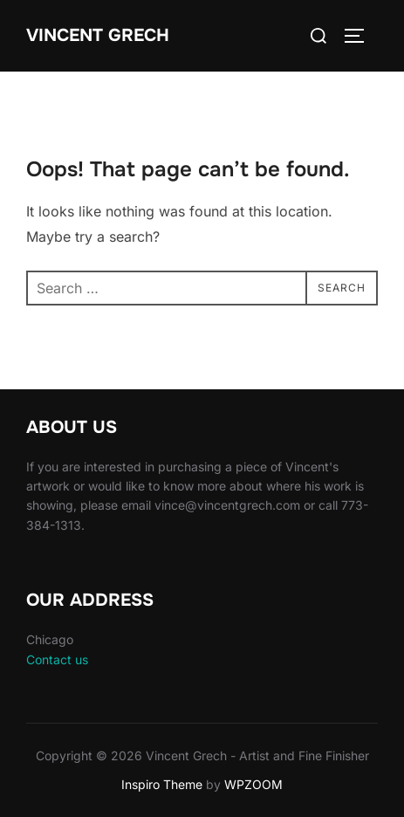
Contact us (57, 659)
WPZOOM (253, 784)
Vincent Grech (97, 35)
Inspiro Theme (161, 784)
